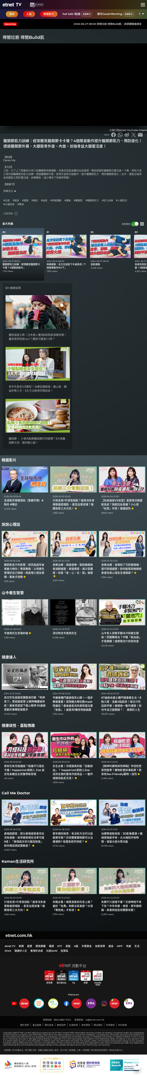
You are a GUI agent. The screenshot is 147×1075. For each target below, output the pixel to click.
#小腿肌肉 (121, 200)
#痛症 (35, 200)
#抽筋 (44, 200)
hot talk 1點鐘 (77, 14)
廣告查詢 (49, 1025)
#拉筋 (6, 200)
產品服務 (37, 1025)
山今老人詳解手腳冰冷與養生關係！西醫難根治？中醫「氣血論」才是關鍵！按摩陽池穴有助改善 (121, 637)
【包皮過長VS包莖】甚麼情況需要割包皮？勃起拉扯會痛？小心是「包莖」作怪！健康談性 (121, 504)
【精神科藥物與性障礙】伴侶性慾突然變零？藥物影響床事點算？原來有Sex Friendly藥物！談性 (121, 770)
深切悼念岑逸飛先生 (65, 633)
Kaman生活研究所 (18, 861)
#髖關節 (78, 200)
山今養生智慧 (13, 593)
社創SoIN (51, 950)
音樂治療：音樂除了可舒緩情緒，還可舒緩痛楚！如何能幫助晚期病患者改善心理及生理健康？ (121, 568)
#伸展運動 (55, 200)
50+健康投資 (13, 288)
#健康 (25, 200)
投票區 (64, 950)
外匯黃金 (87, 946)
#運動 (67, 200)
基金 (110, 946)
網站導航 (98, 1025)
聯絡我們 (61, 1025)
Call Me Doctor (16, 793)
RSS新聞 (122, 1025)
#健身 (16, 200)
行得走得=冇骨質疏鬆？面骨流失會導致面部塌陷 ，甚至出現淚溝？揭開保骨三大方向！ (73, 504)
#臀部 (20, 204)
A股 (76, 946)
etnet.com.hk (19, 935)
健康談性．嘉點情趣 (18, 725)
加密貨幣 (100, 946)
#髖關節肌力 (92, 200)
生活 (136, 946)
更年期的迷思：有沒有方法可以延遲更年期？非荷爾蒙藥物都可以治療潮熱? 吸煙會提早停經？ (73, 837)
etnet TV (10, 946)
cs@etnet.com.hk (94, 1019)
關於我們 (24, 1025)
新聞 (21, 946)
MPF (120, 946)
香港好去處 (36, 950)
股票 (29, 946)
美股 (68, 946)
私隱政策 (73, 1025)
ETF (59, 946)
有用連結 (110, 1025)
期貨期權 (41, 946)
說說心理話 (11, 524)
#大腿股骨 (8, 204)
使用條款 (85, 1025)
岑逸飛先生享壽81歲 (17, 633)
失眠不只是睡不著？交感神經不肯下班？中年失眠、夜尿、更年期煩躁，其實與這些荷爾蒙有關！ (121, 906)
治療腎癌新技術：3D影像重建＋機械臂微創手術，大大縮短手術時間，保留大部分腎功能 (121, 837)
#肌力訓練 (107, 200)
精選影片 (9, 460)
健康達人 (9, 657)
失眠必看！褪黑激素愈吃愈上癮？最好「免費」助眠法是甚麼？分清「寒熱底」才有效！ (73, 906)
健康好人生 (20, 950)
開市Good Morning (115, 14)
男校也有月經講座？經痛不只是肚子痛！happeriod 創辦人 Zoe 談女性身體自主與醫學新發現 (24, 770)
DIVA (8, 950)
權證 (51, 946)
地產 (128, 946)
